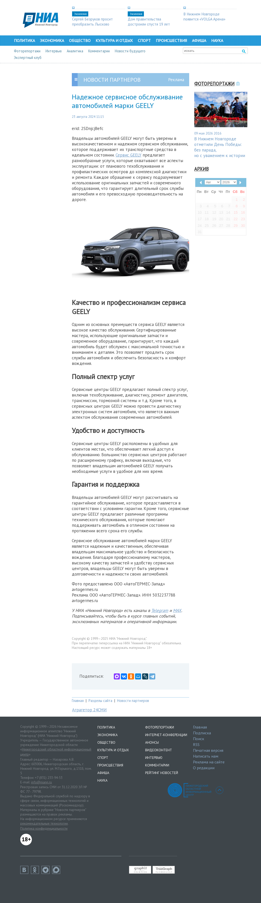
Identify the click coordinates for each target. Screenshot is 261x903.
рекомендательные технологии (44, 823)
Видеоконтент (158, 750)
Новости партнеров (133, 700)
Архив (201, 169)
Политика (24, 40)
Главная (78, 700)
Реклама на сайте (209, 761)
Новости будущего (130, 51)
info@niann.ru (41, 782)
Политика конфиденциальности (44, 828)
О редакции (203, 767)
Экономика (52, 40)
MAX (177, 610)
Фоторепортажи (27, 51)
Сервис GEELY (128, 155)
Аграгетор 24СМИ (89, 710)
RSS (196, 744)
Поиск (198, 738)
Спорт (144, 40)
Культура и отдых (114, 40)
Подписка (202, 732)
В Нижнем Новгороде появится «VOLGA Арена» (204, 16)
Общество (80, 40)
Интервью (54, 51)
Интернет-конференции (166, 735)
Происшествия (171, 40)
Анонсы (152, 742)
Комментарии (99, 51)
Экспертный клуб (27, 57)
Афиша (199, 40)
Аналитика (75, 51)
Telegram (159, 610)
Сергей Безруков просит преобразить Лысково (92, 21)
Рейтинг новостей (161, 772)
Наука (217, 40)
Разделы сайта (100, 700)
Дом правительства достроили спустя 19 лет (149, 21)
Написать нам (205, 756)
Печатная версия (208, 750)
